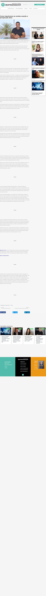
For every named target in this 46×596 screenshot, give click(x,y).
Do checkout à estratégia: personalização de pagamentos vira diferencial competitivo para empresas (39, 340)
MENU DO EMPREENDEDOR (20, 8)
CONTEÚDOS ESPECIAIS (11, 8)
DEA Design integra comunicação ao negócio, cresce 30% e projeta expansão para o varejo (29, 338)
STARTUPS (31, 8)
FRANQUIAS (26, 8)
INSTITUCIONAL (35, 8)
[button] (3, 312)
